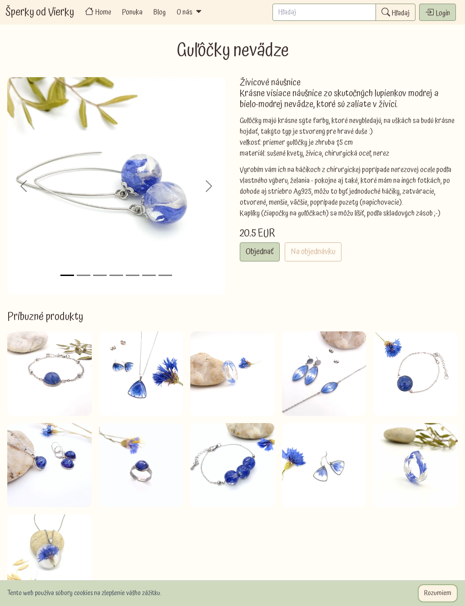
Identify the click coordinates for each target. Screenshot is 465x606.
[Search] (324, 12)
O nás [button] (190, 12)
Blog (159, 12)
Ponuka (132, 12)
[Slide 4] (116, 275)
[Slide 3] (100, 275)
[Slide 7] (165, 275)
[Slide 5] (132, 275)
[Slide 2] (83, 275)
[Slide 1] (67, 275)
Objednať (260, 251)
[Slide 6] (149, 275)
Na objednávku (313, 251)
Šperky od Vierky (39, 12)
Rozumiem (437, 593)
